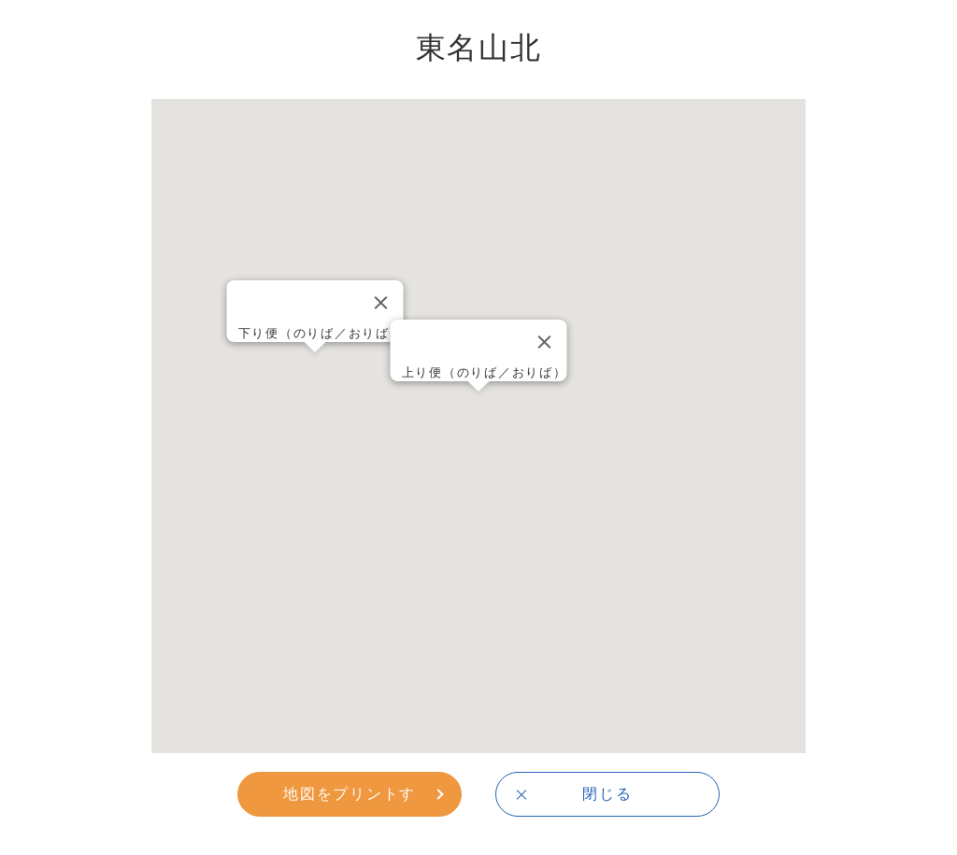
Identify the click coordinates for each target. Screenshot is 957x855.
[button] (478, 409)
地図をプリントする (349, 800)
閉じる (607, 793)
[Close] (544, 342)
